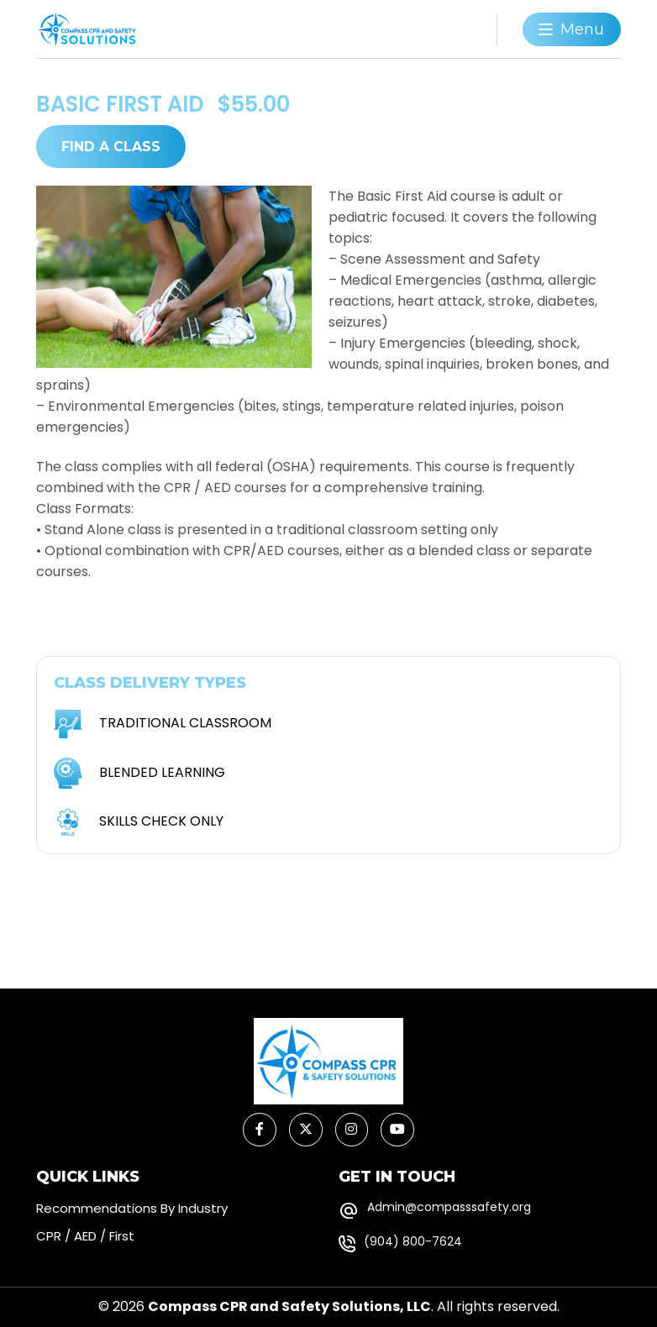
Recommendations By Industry (132, 1209)
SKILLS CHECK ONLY (161, 821)
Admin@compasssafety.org (449, 1207)
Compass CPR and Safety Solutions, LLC (289, 1307)
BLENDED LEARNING (162, 772)
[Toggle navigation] (572, 29)
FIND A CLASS (110, 146)
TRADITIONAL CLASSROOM (185, 722)
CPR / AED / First (85, 1237)
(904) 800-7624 (413, 1242)
